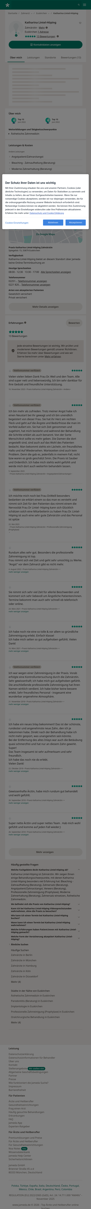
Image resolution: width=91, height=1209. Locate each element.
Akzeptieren (75, 222)
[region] (45, 201)
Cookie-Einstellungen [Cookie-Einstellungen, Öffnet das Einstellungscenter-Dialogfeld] (16, 222)
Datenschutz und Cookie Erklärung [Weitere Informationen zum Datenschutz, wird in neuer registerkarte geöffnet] (47, 213)
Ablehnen (53, 222)
